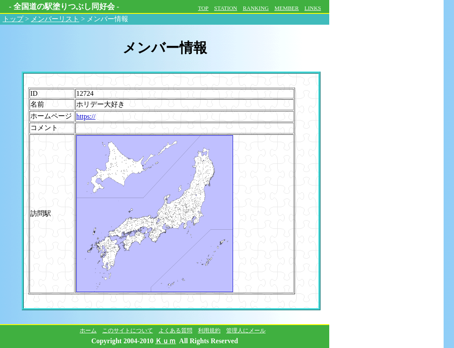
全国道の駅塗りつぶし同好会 (64, 6)
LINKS (313, 8)
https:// (85, 116)
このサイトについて (127, 330)
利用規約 (209, 330)
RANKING (256, 8)
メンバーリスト (55, 19)
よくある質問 (175, 330)
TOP (203, 8)
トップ (13, 19)
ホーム (88, 330)
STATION (225, 8)
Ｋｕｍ (165, 341)
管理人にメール (246, 330)
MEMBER (286, 8)
